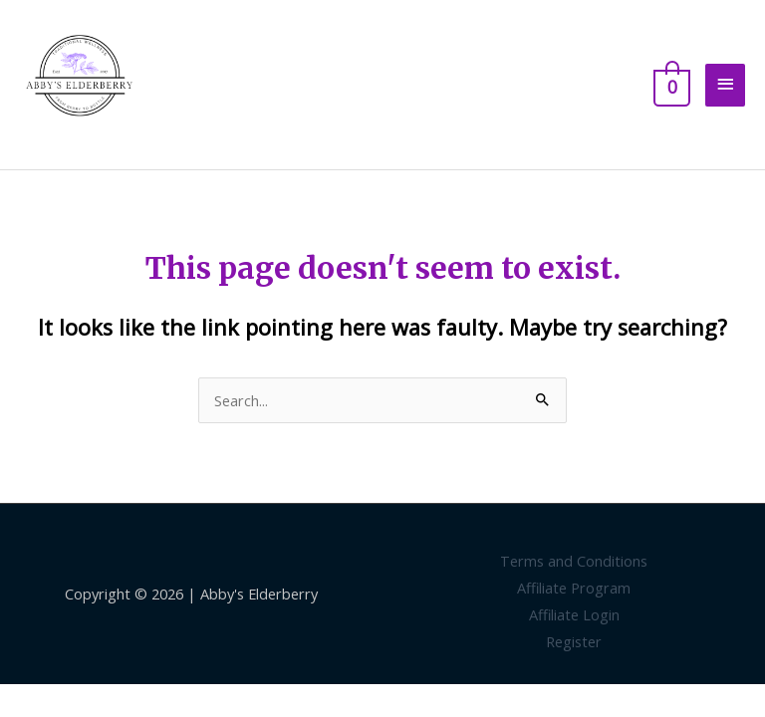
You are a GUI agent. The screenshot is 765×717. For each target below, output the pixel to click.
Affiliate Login (574, 614)
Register (574, 641)
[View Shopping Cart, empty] (669, 85)
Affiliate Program (574, 588)
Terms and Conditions (573, 561)
